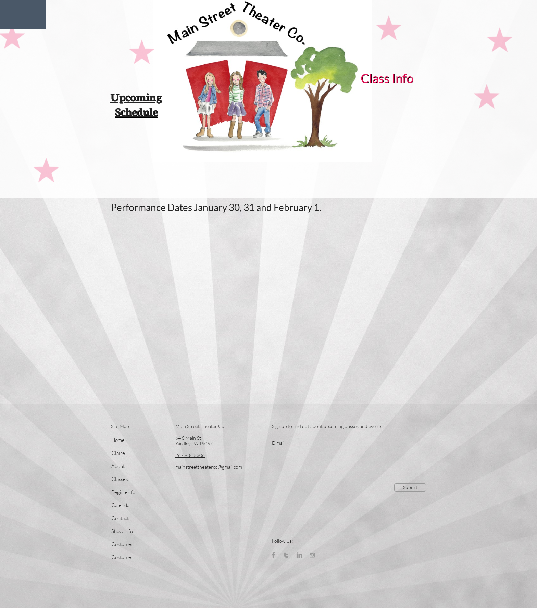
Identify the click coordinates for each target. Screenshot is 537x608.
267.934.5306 (190, 455)
